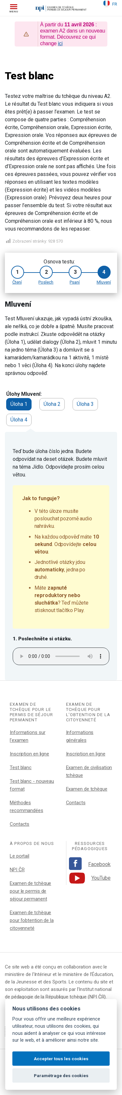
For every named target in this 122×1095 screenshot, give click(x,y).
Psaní (75, 282)
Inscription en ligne (29, 754)
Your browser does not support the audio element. (61, 656)
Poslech (45, 282)
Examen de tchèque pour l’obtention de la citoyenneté (32, 920)
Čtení (17, 282)
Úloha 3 (85, 404)
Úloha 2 (52, 404)
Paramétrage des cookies (61, 1075)
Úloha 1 (18, 404)
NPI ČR (17, 870)
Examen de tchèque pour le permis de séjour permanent (30, 891)
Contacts (19, 824)
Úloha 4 (18, 420)
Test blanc (21, 767)
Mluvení (104, 282)
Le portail (19, 856)
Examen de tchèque (86, 789)
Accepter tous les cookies (61, 1058)
